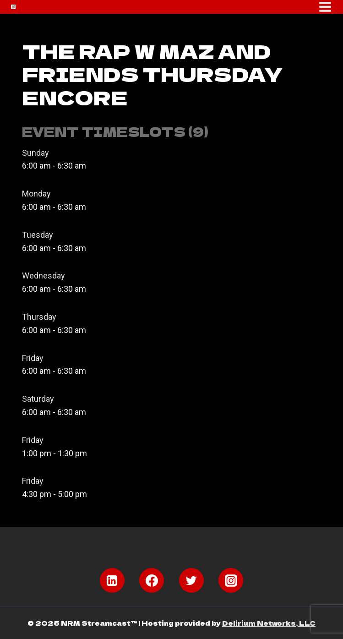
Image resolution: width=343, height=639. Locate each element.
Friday (33, 358)
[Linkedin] (112, 580)
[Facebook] (151, 580)
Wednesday (43, 275)
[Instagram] (230, 580)
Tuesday (37, 235)
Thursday (39, 317)
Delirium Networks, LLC (269, 623)
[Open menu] (325, 7)
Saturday (38, 399)
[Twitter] (191, 580)
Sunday (35, 153)
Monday (36, 193)
